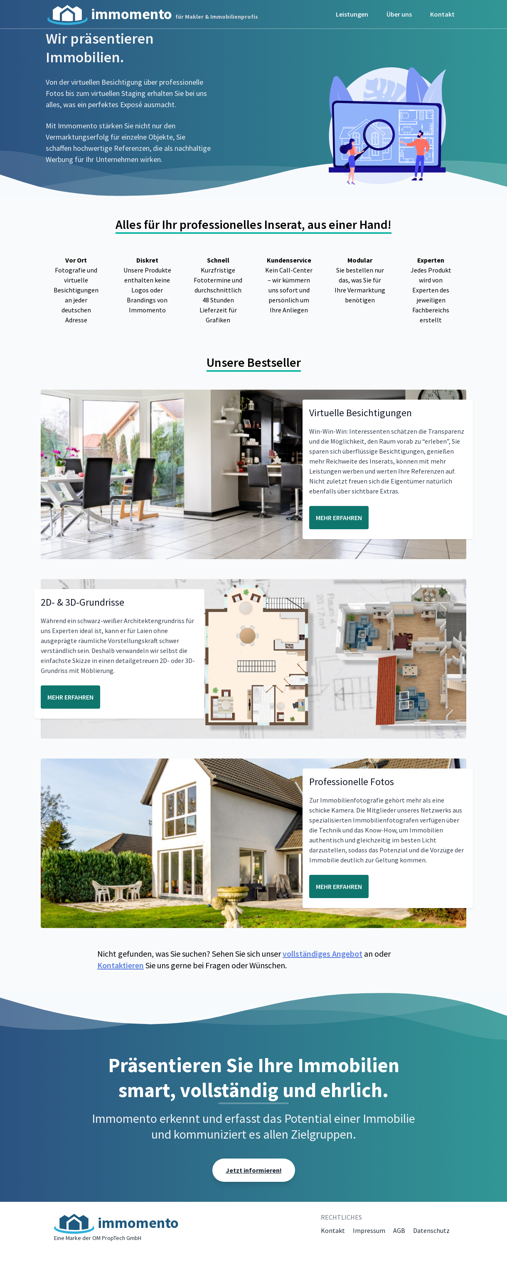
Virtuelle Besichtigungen (360, 412)
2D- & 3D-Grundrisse (82, 602)
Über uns (399, 14)
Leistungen (352, 14)
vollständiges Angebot (322, 953)
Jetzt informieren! (254, 1170)
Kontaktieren (120, 965)
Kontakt (442, 14)
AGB (399, 1230)
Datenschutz (431, 1230)
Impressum (369, 1230)
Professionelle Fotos (351, 781)
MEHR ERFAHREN (339, 517)
